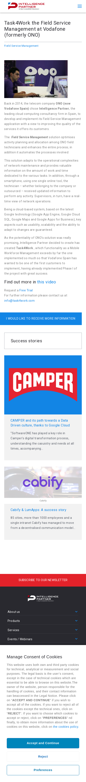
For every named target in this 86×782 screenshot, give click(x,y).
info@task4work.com (19, 300)
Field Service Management (21, 45)
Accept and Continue (43, 743)
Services (13, 630)
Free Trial (26, 290)
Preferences (43, 770)
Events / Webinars (20, 639)
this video (46, 281)
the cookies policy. (66, 726)
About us (14, 611)
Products (14, 621)
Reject (43, 756)
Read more (43, 407)
